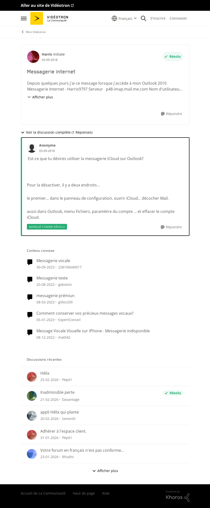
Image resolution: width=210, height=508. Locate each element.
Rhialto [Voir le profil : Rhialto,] (68, 456)
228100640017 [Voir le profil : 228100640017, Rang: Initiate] (70, 267)
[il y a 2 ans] (45, 266)
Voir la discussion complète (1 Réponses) (56, 132)
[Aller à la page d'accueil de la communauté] (51, 18)
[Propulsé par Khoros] (177, 496)
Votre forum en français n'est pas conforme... (82, 450)
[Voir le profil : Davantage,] (32, 396)
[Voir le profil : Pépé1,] (32, 377)
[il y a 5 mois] (49, 379)
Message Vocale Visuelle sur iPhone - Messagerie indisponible (93, 331)
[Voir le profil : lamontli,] (32, 416)
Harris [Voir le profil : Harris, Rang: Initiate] (47, 54)
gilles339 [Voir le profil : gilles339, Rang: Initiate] (65, 302)
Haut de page (84, 493)
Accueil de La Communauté (43, 493)
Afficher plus (40, 97)
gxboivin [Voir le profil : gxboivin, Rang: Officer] (65, 284)
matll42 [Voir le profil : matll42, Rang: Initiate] (64, 337)
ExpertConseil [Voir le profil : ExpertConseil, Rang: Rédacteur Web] (69, 319)
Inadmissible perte (57, 392)
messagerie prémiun (55, 295)
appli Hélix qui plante (59, 412)
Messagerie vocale (53, 260)
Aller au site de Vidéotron (45, 5)
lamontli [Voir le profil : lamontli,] (69, 418)
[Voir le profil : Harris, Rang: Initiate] (33, 57)
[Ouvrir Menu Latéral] (23, 18)
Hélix (44, 373)
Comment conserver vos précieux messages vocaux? (84, 313)
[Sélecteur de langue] (124, 18)
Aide (106, 493)
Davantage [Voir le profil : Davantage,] (70, 399)
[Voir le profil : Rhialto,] (32, 454)
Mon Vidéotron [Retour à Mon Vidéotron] (33, 32)
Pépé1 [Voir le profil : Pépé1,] (67, 379)
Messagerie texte (52, 278)
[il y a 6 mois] (49, 437)
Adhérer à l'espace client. (63, 431)
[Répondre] (171, 114)
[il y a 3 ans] (45, 284)
